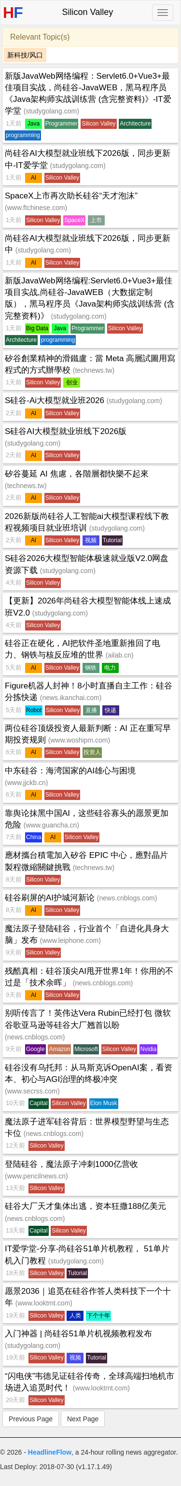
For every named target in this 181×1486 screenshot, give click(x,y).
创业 (72, 382)
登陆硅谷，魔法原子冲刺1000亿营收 (71, 1164)
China (33, 837)
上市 (96, 220)
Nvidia (148, 1049)
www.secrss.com (32, 1091)
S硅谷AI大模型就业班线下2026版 (65, 431)
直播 (91, 710)
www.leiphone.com (70, 940)
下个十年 (98, 1315)
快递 (110, 710)
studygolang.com (51, 111)
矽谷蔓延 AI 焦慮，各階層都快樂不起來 (77, 473)
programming (23, 135)
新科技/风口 (25, 55)
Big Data (37, 328)
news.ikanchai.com (70, 697)
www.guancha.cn (51, 825)
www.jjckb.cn (26, 782)
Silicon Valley (98, 123)
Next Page (82, 1419)
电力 (110, 667)
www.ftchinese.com (36, 207)
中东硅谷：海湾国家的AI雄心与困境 (70, 770)
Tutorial (112, 540)
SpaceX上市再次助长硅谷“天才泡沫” (71, 195)
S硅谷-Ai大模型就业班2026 (56, 400)
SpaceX (74, 220)
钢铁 (91, 667)
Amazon (59, 1049)
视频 (91, 540)
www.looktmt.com (43, 1303)
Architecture (135, 123)
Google (35, 1049)
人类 (75, 1315)
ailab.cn (119, 655)
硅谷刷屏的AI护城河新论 (51, 897)
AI (33, 177)
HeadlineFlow (49, 1452)
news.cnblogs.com (126, 898)
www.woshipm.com (79, 740)
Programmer (61, 123)
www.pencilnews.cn (36, 1176)
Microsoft (86, 1049)
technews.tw (93, 370)
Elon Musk (103, 1103)
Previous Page (31, 1419)
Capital (38, 1103)
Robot (34, 710)
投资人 (92, 752)
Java (34, 123)
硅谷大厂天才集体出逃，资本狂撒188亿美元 (85, 1206)
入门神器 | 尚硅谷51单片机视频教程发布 (78, 1333)
